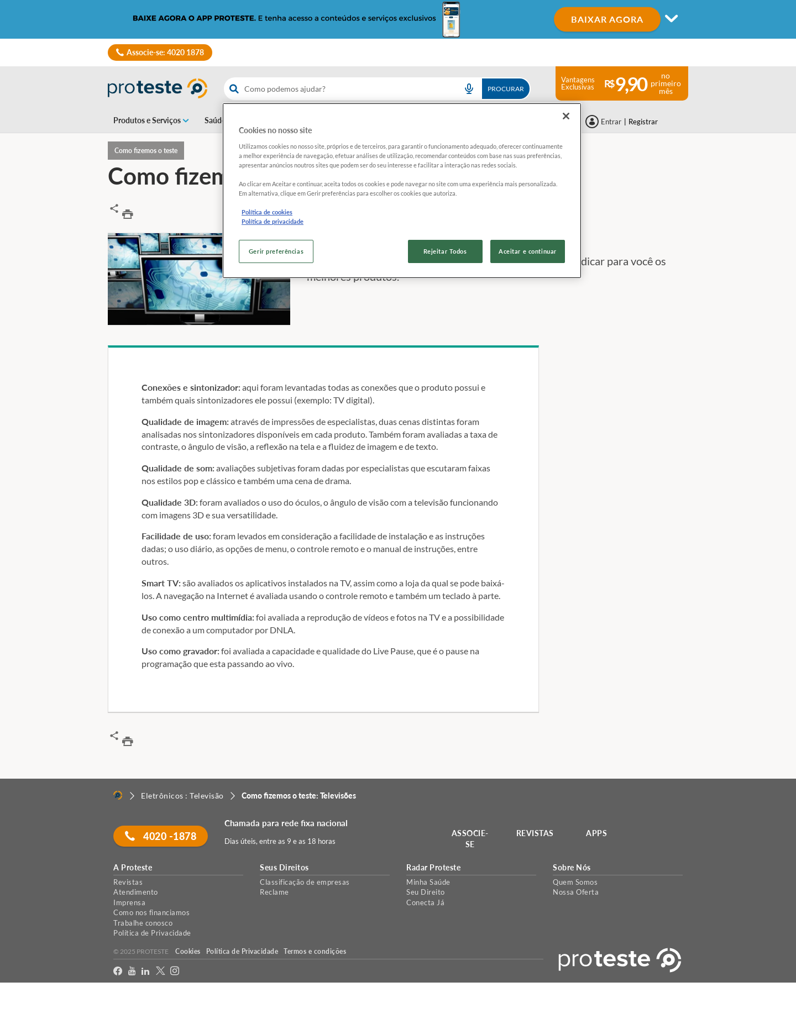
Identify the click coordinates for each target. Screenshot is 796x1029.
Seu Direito (425, 892)
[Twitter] (160, 971)
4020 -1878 (160, 836)
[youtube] (132, 971)
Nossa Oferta (576, 892)
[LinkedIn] (145, 971)
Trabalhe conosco (142, 922)
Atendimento (135, 892)
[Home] (117, 795)
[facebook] (118, 971)
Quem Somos (575, 882)
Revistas (128, 882)
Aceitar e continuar (528, 251)
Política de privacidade (272, 221)
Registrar (643, 121)
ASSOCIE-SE (470, 838)
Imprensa (129, 902)
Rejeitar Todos (445, 251)
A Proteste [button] (132, 867)
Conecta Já (425, 902)
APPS (596, 833)
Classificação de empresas (305, 882)
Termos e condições (315, 951)
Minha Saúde (428, 882)
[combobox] (377, 88)
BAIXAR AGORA (607, 19)
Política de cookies (267, 212)
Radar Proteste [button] (433, 867)
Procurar (506, 89)
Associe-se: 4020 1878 (165, 52)
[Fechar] (566, 116)
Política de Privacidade (152, 932)
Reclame (274, 892)
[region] (402, 191)
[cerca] (337, 88)
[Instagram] (175, 971)
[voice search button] (468, 88)
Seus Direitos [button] (284, 867)
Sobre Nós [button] (572, 867)
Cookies (188, 951)
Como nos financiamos (151, 912)
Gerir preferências (276, 251)
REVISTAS (535, 833)
